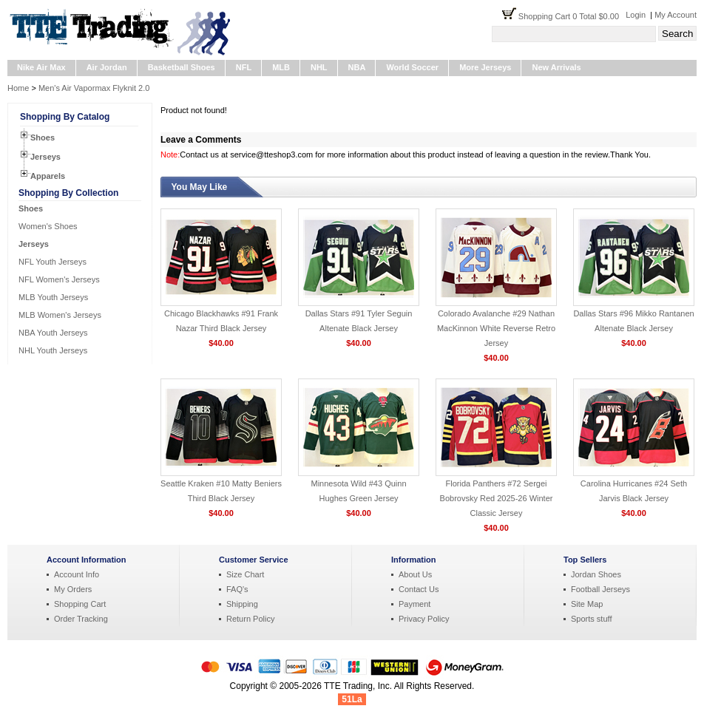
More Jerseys (485, 67)
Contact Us (419, 589)
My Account (675, 14)
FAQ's (237, 589)
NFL (243, 67)
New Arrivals (556, 67)
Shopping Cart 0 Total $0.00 (572, 16)
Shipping (242, 604)
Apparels (47, 175)
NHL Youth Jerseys (52, 350)
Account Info (76, 574)
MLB (281, 67)
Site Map (587, 604)
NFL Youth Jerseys (52, 261)
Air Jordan (107, 67)
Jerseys (45, 156)
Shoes (42, 137)
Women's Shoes (48, 226)
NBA (357, 67)
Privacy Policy (424, 618)
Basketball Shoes (181, 67)
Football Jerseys (600, 589)
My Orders (73, 589)
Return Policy (250, 618)
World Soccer (412, 67)
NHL (319, 67)
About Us (415, 574)
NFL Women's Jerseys (59, 279)
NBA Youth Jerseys (53, 332)
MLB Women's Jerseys (59, 314)
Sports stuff (591, 618)
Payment (414, 604)
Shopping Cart (80, 604)
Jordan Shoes (596, 574)
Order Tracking (81, 618)
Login (636, 14)
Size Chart (245, 574)
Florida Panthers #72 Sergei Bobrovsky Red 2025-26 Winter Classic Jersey (496, 498)
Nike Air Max (41, 67)
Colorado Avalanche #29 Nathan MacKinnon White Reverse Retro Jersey (496, 328)
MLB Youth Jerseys (53, 297)
